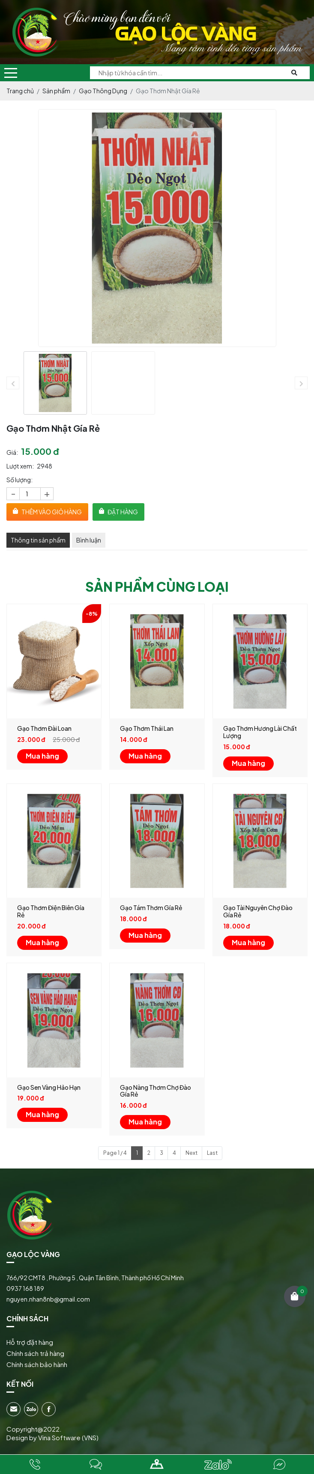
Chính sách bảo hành (36, 1364)
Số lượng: (19, 479)
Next (191, 1152)
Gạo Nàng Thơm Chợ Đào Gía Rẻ (155, 1090)
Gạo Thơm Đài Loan (44, 728)
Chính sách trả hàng (35, 1353)
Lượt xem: (20, 466)
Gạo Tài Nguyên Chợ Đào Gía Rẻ (258, 911)
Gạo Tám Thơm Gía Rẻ (151, 907)
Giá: (12, 452)
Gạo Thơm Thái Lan (146, 728)
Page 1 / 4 (115, 1152)
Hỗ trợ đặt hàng (29, 1342)
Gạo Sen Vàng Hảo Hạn (49, 1087)
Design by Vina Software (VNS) (52, 1437)
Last (212, 1152)
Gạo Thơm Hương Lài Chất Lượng (260, 731)
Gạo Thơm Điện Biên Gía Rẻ (50, 911)
